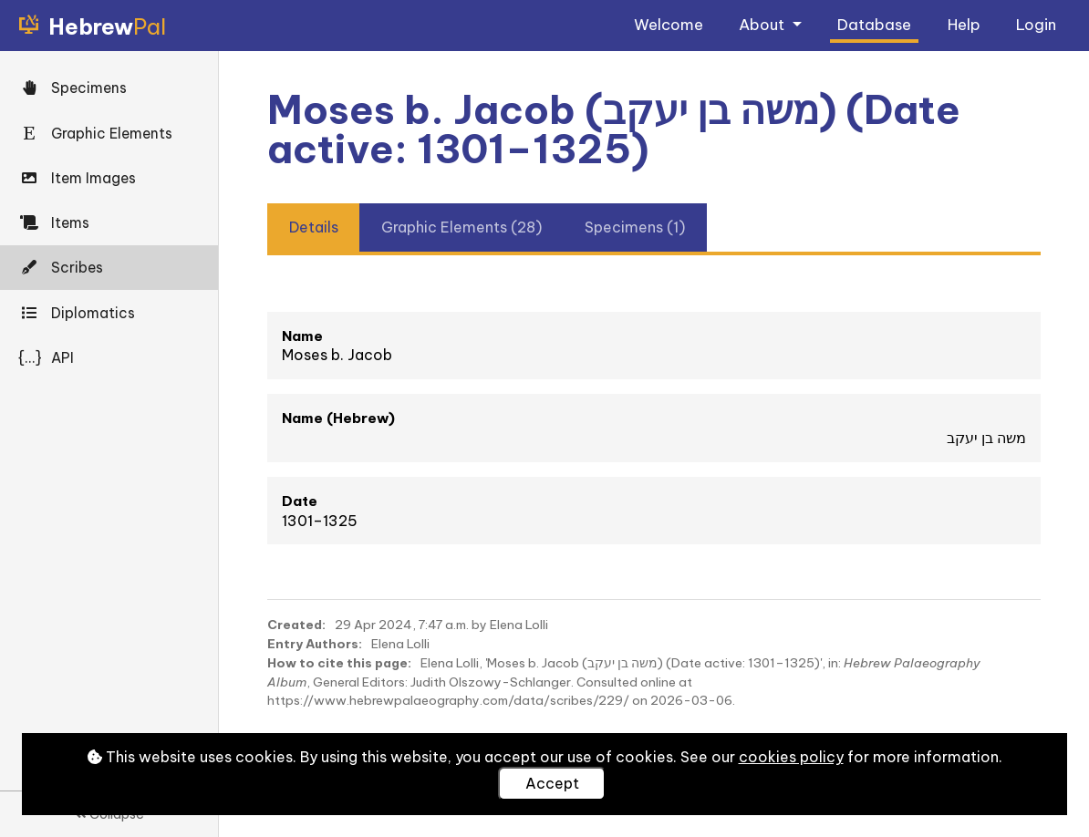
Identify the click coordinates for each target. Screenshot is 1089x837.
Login (1036, 24)
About (763, 24)
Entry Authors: (314, 644)
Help (964, 24)
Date (299, 501)
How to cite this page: (339, 663)
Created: (296, 624)
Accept (552, 783)
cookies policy (791, 757)
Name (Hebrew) (338, 418)
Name (302, 336)
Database (874, 24)
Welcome (668, 24)
